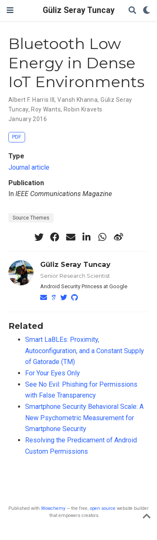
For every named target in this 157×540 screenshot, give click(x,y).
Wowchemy (53, 508)
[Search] (132, 11)
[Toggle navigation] (10, 10)
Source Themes (31, 218)
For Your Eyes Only (52, 373)
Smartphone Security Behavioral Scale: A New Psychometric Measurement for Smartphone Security (84, 418)
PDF (16, 137)
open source (103, 508)
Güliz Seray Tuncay (79, 10)
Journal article (28, 167)
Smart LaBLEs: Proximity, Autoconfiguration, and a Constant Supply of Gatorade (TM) (84, 351)
